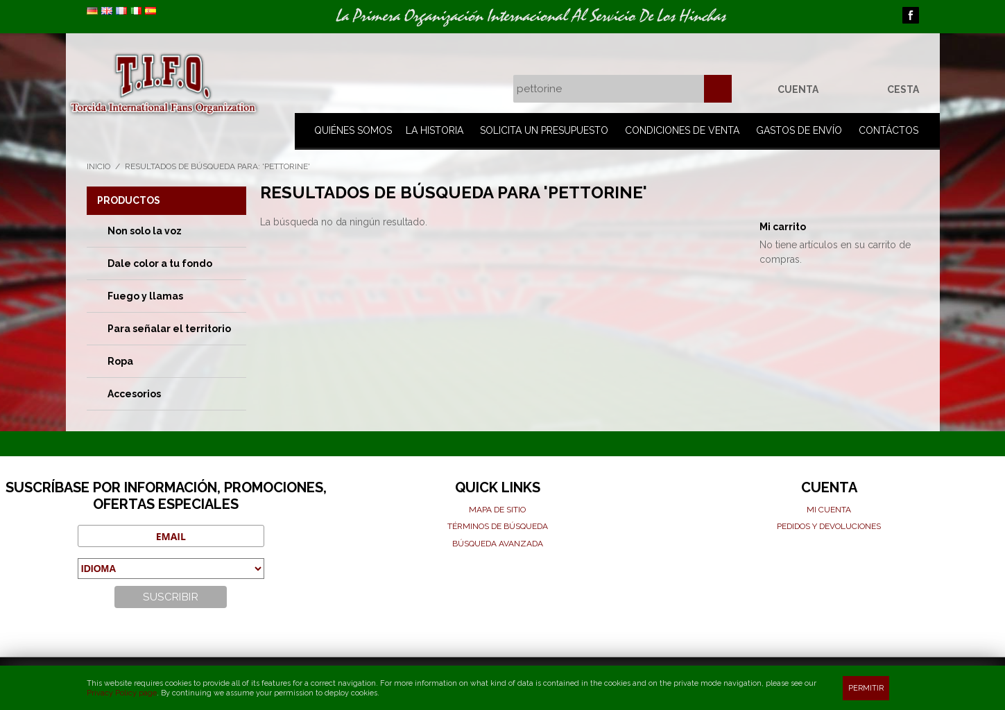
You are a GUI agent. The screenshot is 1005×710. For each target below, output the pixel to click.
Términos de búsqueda (497, 526)
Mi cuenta (829, 509)
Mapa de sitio (497, 509)
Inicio (98, 166)
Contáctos (888, 130)
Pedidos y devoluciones (829, 526)
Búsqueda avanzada (497, 543)
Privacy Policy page (122, 693)
